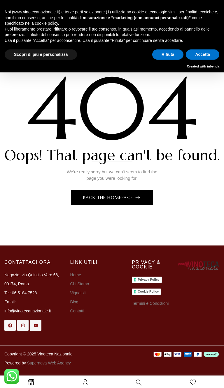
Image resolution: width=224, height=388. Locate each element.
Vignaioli (78, 293)
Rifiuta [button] (168, 54)
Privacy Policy (149, 279)
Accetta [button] (202, 54)
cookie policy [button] (46, 23)
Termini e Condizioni (150, 303)
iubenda (213, 66)
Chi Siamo (80, 284)
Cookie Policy (148, 291)
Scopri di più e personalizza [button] (41, 54)
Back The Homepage (109, 197)
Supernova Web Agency (49, 363)
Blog (74, 302)
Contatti (77, 311)
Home (75, 275)
